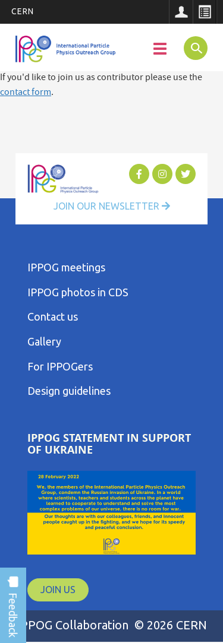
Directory (204, 12)
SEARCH (193, 47)
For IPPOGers (60, 366)
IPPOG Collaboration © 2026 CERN (112, 625)
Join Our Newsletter (112, 206)
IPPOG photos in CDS (77, 292)
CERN (22, 11)
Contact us (52, 316)
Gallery (44, 341)
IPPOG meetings (66, 267)
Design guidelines (69, 391)
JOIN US (58, 589)
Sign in (181, 12)
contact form (25, 93)
